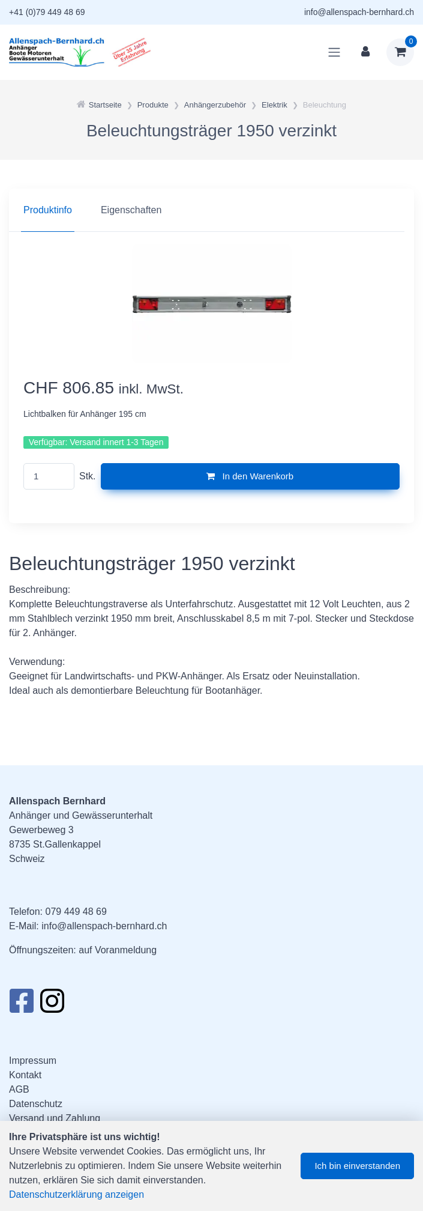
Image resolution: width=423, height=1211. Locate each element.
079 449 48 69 (75, 911)
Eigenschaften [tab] (131, 210)
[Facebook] (21, 1004)
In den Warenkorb (249, 476)
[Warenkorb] (400, 52)
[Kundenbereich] (365, 52)
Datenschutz (35, 1104)
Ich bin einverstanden (357, 1166)
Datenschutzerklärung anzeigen (76, 1194)
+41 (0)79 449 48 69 (47, 12)
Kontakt (25, 1075)
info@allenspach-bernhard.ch (359, 12)
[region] (211, 210)
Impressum (32, 1060)
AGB (19, 1089)
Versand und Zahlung (54, 1118)
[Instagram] (52, 1004)
